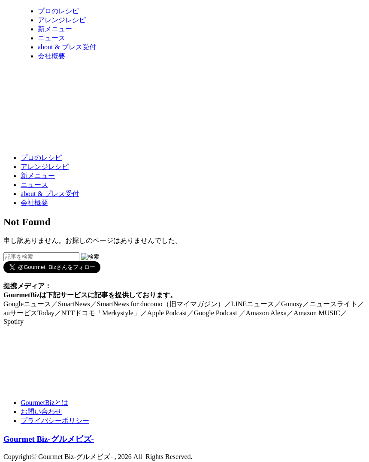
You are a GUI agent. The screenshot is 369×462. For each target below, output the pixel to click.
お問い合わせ (41, 411)
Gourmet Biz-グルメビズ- (48, 439)
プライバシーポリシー (55, 420)
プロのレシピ (58, 11)
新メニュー (55, 29)
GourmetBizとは (44, 402)
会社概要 (51, 56)
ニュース (51, 38)
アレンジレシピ (62, 20)
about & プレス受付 (67, 47)
